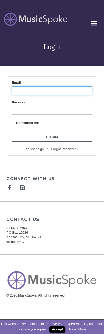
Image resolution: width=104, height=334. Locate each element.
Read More (77, 329)
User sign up (39, 149)
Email (16, 82)
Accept (57, 329)
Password (19, 102)
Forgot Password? (64, 149)
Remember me (27, 123)
